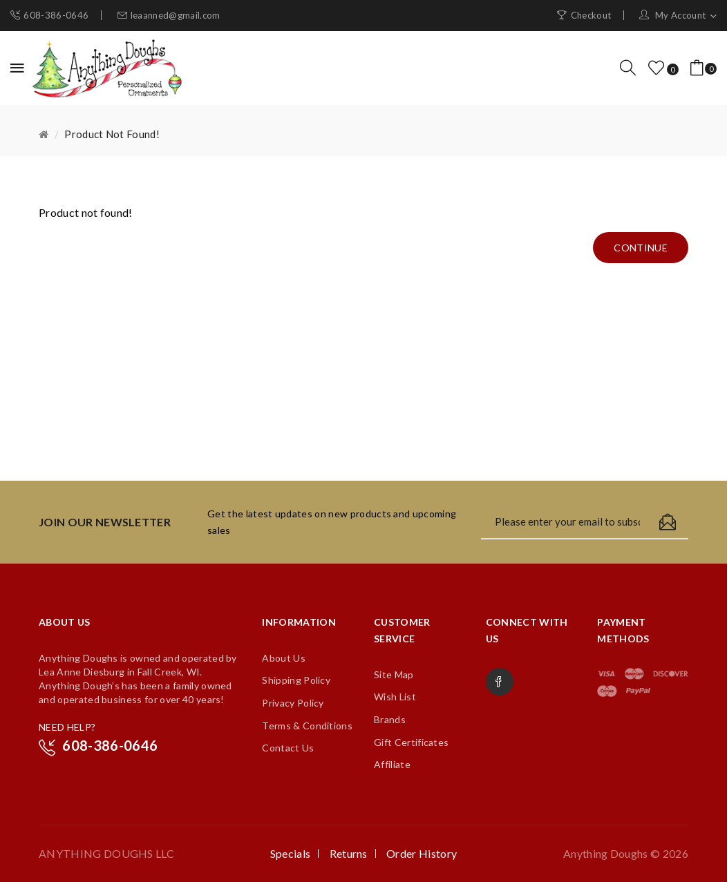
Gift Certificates (411, 742)
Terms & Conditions (307, 725)
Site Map (394, 674)
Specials (290, 853)
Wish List (395, 696)
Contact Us (288, 748)
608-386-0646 (55, 15)
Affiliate (392, 764)
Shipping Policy (296, 680)
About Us (283, 658)
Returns (349, 853)
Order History (421, 853)
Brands (390, 719)
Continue (641, 247)
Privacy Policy (292, 703)
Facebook (499, 682)
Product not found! (112, 134)
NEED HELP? (67, 727)
